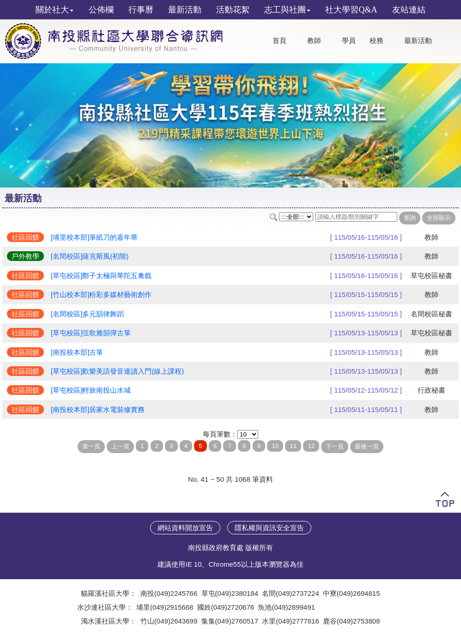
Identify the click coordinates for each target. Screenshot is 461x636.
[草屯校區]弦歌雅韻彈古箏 (91, 333)
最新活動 (418, 40)
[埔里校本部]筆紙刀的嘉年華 (94, 237)
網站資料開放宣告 (185, 528)
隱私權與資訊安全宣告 (269, 528)
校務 (376, 40)
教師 (314, 40)
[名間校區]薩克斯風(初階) (89, 256)
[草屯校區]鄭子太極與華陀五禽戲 (101, 275)
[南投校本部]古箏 (77, 352)
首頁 (279, 40)
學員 (349, 40)
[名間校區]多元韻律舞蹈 (87, 314)
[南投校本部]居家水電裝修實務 (98, 409)
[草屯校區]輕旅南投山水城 (91, 390)
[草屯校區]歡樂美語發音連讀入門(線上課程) (117, 371)
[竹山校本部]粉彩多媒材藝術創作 (101, 294)
